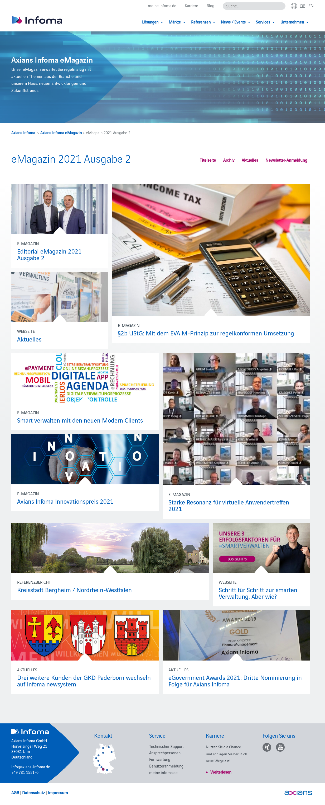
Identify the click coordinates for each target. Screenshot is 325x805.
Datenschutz (33, 792)
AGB (15, 792)
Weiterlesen (220, 772)
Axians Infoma (23, 132)
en (311, 5)
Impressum (58, 792)
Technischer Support (166, 746)
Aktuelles (250, 160)
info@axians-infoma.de (30, 766)
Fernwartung (159, 759)
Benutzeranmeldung (166, 766)
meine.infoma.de (162, 5)
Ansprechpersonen (165, 752)
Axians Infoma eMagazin (61, 132)
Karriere (191, 5)
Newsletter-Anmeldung (286, 160)
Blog (210, 5)
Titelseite (208, 160)
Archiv (228, 160)
